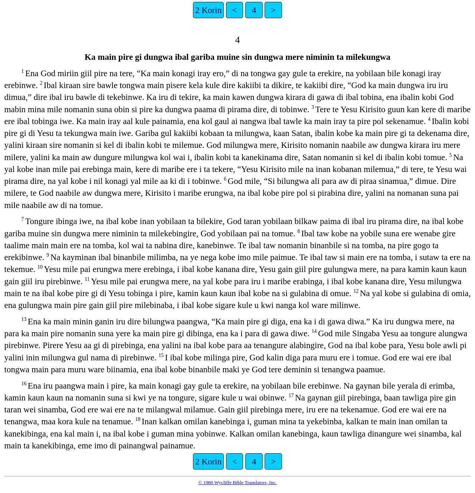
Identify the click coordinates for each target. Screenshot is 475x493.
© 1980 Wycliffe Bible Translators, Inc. (237, 482)
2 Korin (208, 10)
